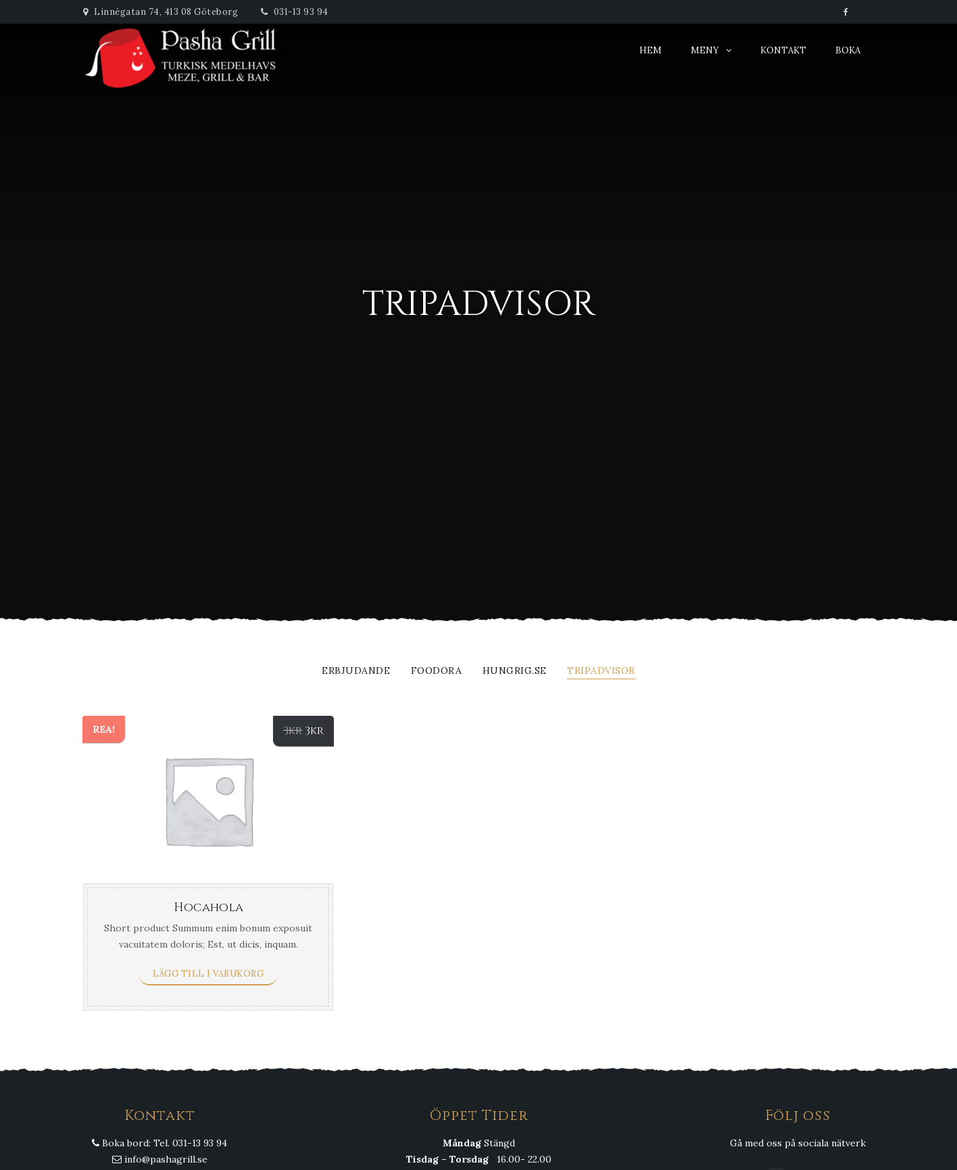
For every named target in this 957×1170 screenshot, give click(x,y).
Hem (650, 50)
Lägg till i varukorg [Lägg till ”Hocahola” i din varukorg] (208, 973)
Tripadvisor (601, 671)
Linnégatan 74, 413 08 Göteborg (160, 12)
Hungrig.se (515, 671)
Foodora (436, 671)
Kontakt (783, 50)
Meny (705, 50)
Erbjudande (356, 671)
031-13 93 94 (294, 12)
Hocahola (208, 907)
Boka (847, 50)
